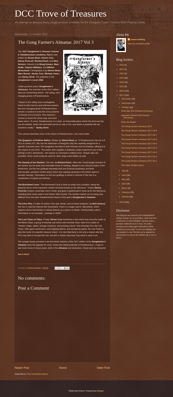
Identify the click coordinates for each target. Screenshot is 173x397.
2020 (121, 82)
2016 (121, 202)
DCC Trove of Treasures (60, 13)
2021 (121, 78)
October (125, 107)
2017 (121, 95)
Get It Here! (23, 254)
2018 (121, 91)
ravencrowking (138, 39)
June (124, 175)
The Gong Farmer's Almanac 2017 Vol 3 (139, 152)
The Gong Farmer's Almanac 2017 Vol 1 (139, 161)
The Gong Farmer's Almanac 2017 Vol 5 (139, 143)
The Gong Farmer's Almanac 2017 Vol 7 (139, 135)
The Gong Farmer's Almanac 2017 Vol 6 (139, 139)
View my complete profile (139, 43)
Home (63, 367)
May (124, 179)
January (125, 196)
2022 (121, 73)
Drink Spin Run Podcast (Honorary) (137, 111)
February (126, 192)
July (124, 171)
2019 (121, 86)
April (124, 183)
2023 (121, 69)
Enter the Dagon (128, 122)
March (125, 188)
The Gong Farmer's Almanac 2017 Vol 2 (139, 156)
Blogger (100, 391)
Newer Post (22, 367)
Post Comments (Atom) (37, 374)
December (126, 99)
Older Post (103, 367)
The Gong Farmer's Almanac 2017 (136, 126)
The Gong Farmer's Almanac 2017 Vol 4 (139, 148)
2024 (121, 65)
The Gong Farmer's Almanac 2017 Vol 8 (139, 130)
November (126, 103)
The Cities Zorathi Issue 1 (132, 165)
